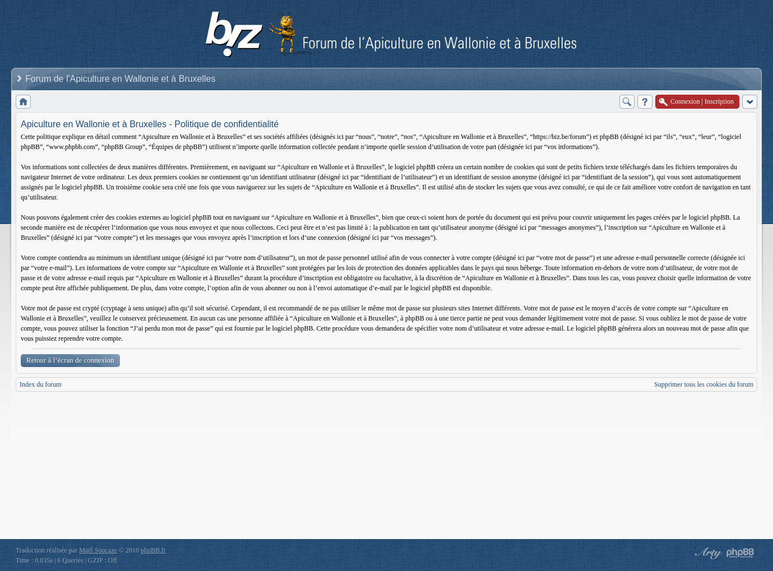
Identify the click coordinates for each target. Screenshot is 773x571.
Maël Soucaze (98, 550)
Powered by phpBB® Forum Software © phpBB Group (740, 553)
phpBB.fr (153, 550)
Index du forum (41, 384)
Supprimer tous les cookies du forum (703, 384)
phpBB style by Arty (707, 553)
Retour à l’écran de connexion (70, 360)
